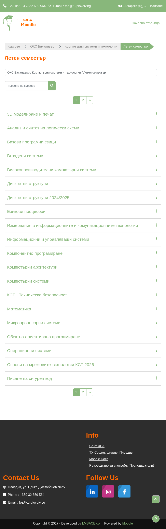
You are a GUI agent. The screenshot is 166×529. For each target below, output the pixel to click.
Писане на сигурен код (29, 378)
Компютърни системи (28, 281)
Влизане (156, 6)
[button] (131, 6)
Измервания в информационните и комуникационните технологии (72, 225)
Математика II (21, 309)
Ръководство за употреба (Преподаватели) (121, 465)
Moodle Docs (98, 459)
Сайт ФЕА (97, 446)
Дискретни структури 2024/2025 (38, 197)
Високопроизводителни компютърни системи (51, 169)
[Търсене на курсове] (27, 85)
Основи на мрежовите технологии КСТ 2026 (50, 364)
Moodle (127, 523)
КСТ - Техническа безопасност (37, 295)
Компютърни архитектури (32, 267)
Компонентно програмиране (35, 253)
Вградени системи (25, 155)
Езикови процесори (26, 211)
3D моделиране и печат (30, 114)
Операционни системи (29, 350)
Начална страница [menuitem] (146, 23)
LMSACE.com (92, 523)
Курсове (14, 46)
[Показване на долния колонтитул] (156, 518)
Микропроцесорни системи (33, 322)
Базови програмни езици (31, 142)
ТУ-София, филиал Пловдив (111, 452)
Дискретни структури (27, 183)
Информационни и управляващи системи (48, 239)
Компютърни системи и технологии (91, 46)
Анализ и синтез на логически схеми (43, 128)
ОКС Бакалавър (42, 46)
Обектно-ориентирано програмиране (43, 336)
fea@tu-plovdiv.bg (78, 6)
